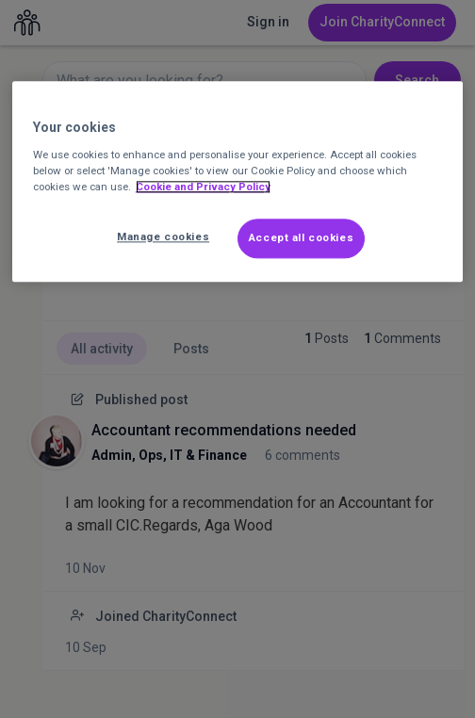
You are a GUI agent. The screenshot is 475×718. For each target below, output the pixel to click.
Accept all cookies (301, 237)
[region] (238, 182)
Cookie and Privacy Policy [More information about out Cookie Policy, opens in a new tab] (203, 186)
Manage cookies (163, 236)
